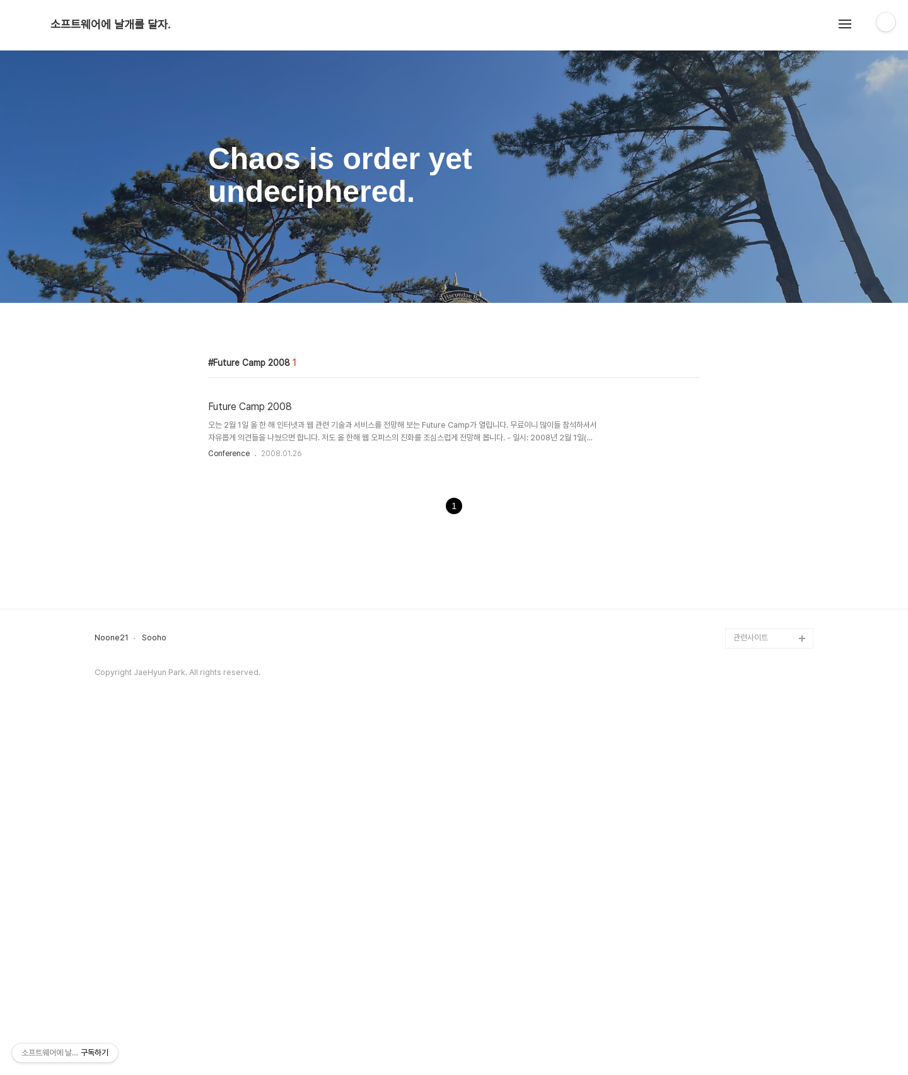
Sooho (154, 991)
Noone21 (112, 991)
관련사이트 (750, 991)
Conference (229, 630)
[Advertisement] (454, 410)
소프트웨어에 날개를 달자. (110, 24)
